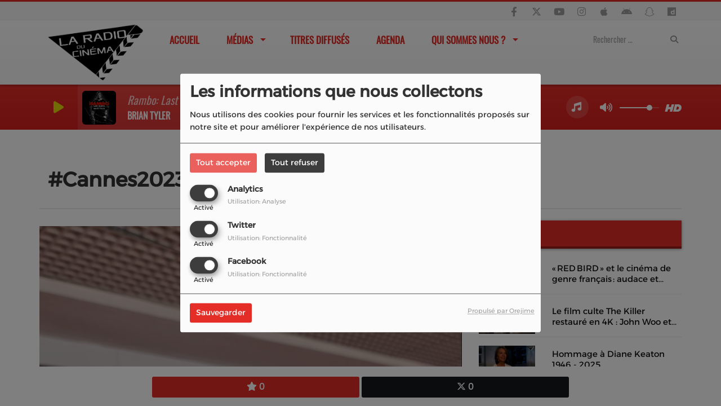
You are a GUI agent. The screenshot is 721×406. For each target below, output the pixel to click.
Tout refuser (294, 162)
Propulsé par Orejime (501, 311)
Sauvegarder (221, 313)
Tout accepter (223, 162)
